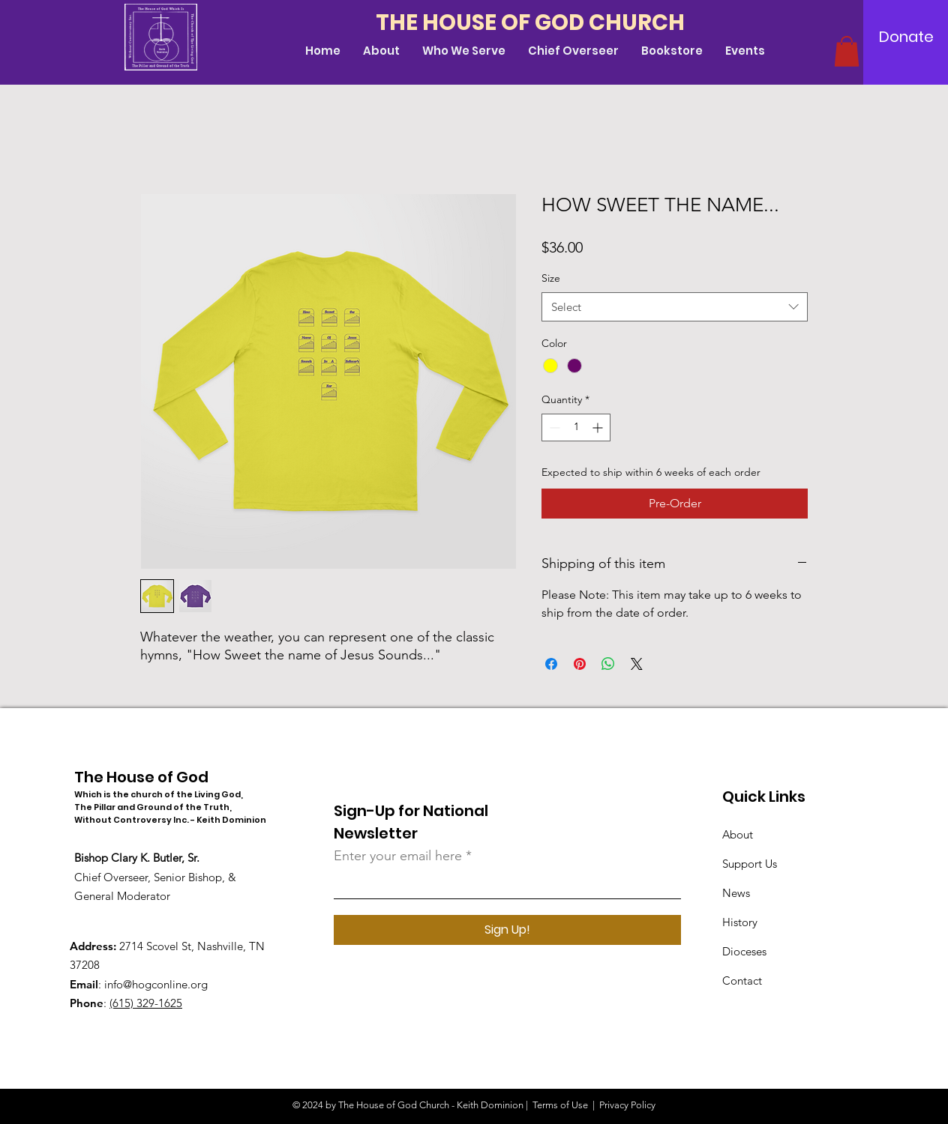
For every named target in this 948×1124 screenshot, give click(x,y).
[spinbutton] (576, 427)
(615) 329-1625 (146, 1003)
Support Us (749, 863)
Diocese (742, 951)
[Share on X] (637, 664)
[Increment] (599, 427)
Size (551, 278)
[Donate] (906, 37)
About (737, 834)
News (736, 893)
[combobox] (675, 306)
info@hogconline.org (156, 984)
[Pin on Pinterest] (580, 664)
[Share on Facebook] (551, 664)
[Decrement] (553, 427)
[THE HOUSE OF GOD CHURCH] (535, 23)
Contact (742, 980)
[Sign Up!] (507, 930)
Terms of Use (560, 1105)
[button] (847, 51)
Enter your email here (398, 855)
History (740, 922)
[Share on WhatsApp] (608, 664)
